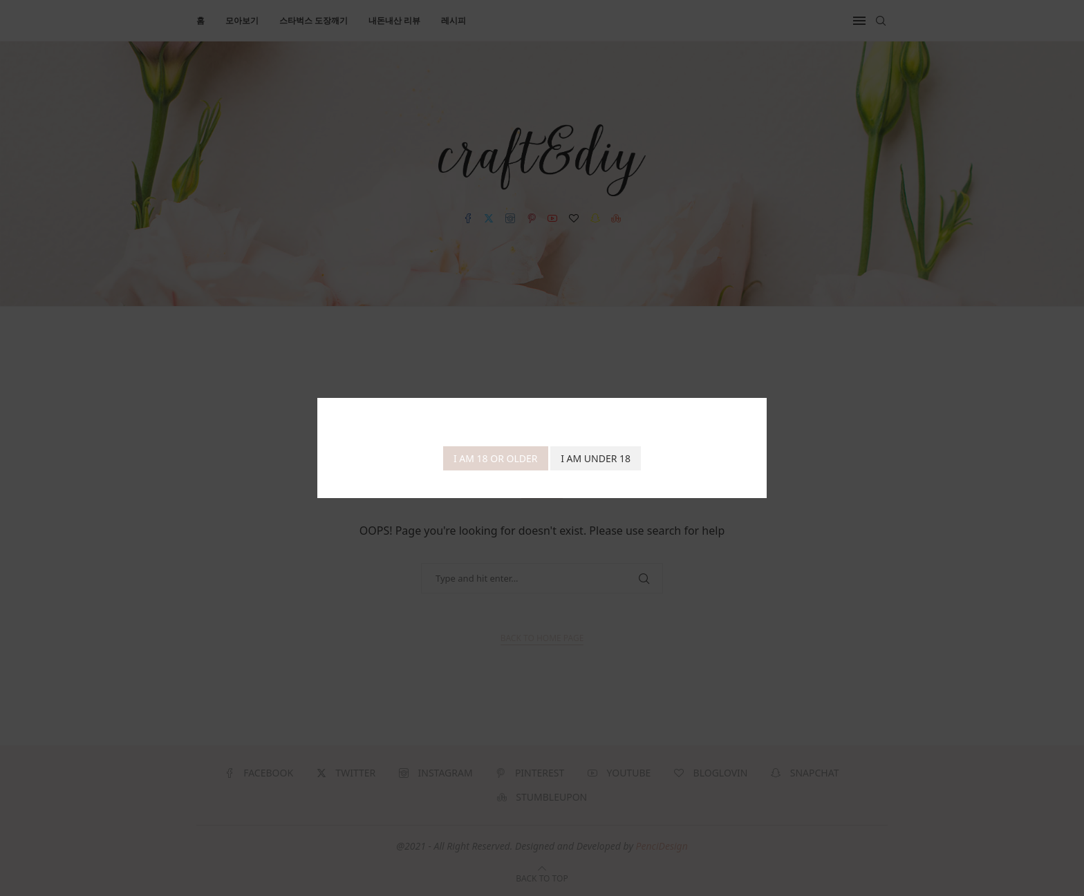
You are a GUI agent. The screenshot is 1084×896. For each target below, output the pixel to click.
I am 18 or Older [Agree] (496, 458)
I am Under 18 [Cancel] (595, 458)
